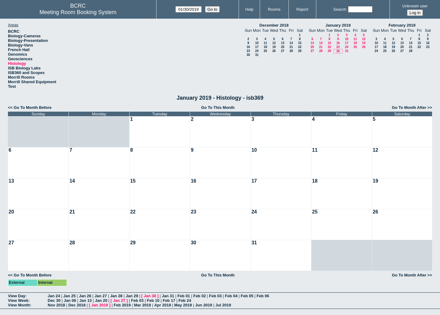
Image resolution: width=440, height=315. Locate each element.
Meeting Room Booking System (77, 12)
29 (299, 51)
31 (256, 55)
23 (248, 51)
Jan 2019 (99, 305)
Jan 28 (116, 296)
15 (299, 43)
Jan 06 (70, 300)
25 (265, 51)
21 (291, 47)
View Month (19, 305)
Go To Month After (409, 107)
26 (274, 51)
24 (256, 51)
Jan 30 (150, 296)
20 (282, 47)
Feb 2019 (122, 305)
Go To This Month (218, 107)
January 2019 (337, 25)
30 (248, 55)
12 (274, 43)
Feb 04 (231, 296)
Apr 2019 (162, 305)
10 (256, 43)
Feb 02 (199, 296)
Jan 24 (54, 296)
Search (339, 9)
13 (282, 43)
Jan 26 (85, 296)
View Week (18, 300)
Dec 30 (54, 300)
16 (248, 47)
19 (274, 47)
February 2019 (402, 25)
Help (249, 9)
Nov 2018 (56, 305)
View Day (16, 296)
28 (291, 51)
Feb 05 (247, 296)
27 (282, 51)
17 (256, 47)
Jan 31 (168, 296)
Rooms (274, 9)
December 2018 (273, 25)
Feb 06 (263, 296)
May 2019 (183, 305)
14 (291, 43)
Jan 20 (101, 300)
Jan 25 (69, 296)
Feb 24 (184, 300)
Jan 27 (100, 296)
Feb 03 (215, 296)
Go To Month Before (33, 107)
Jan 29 (132, 296)
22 (299, 47)
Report (302, 9)
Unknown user (415, 6)
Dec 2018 (77, 305)
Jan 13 (85, 300)
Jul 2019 (223, 305)
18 (265, 47)
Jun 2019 (203, 305)
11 (265, 43)
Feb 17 (169, 300)
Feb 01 (184, 296)
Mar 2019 (142, 305)
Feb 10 (153, 300)
